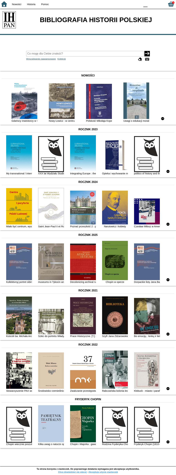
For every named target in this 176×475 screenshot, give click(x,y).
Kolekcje (61, 59)
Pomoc (45, 4)
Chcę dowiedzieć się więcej (72, 472)
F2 (159, 3)
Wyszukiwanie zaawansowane (41, 59)
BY (137, 3)
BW (123, 3)
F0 (145, 3)
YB (130, 3)
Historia (31, 4)
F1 (151, 3)
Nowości (16, 4)
